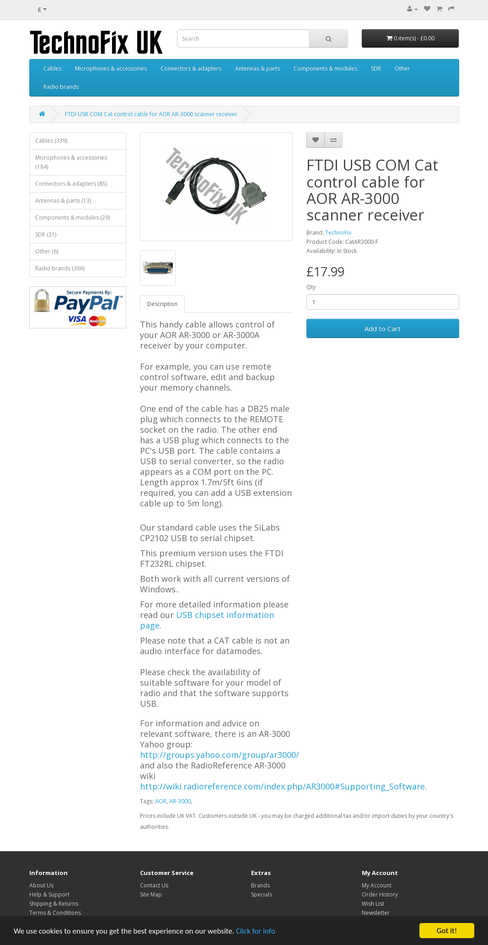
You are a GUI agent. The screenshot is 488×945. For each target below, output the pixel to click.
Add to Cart (383, 328)
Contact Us (154, 885)
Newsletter (376, 913)
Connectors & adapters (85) (71, 184)
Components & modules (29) (72, 217)
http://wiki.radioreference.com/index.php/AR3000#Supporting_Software (282, 786)
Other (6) (46, 251)
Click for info (255, 931)
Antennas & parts (257, 68)
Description (162, 304)
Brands (260, 885)
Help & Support (49, 894)
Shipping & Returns (53, 903)
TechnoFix (338, 232)
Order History (380, 894)
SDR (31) (45, 234)
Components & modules (325, 68)
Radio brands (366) (60, 268)
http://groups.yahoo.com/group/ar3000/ (219, 754)
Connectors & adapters (191, 68)
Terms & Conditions (55, 913)
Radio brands (61, 87)
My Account (376, 885)
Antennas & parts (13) (63, 200)
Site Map (151, 894)
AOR (160, 801)
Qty (311, 287)
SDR (376, 68)
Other (402, 68)
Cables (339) (51, 141)
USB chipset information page (207, 620)
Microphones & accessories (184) (71, 162)
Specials (261, 894)
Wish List (373, 903)
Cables (52, 68)
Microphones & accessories (111, 68)
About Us (41, 885)
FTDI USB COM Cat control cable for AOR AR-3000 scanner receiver (151, 114)
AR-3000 (180, 801)
